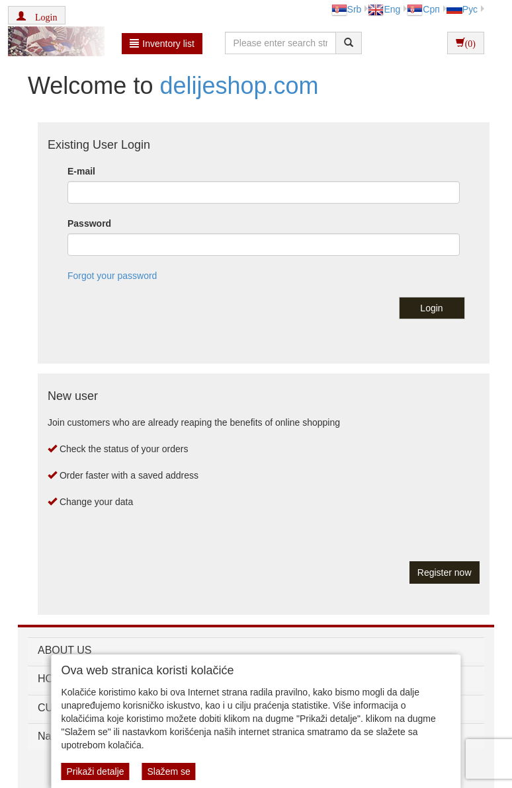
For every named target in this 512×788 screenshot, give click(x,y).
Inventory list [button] (162, 43)
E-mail (81, 171)
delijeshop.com (235, 85)
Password (89, 223)
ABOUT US (65, 650)
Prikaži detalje (95, 771)
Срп (423, 9)
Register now (444, 572)
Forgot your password (112, 275)
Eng (384, 9)
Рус (462, 9)
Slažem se (168, 771)
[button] (36, 15)
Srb (346, 9)
